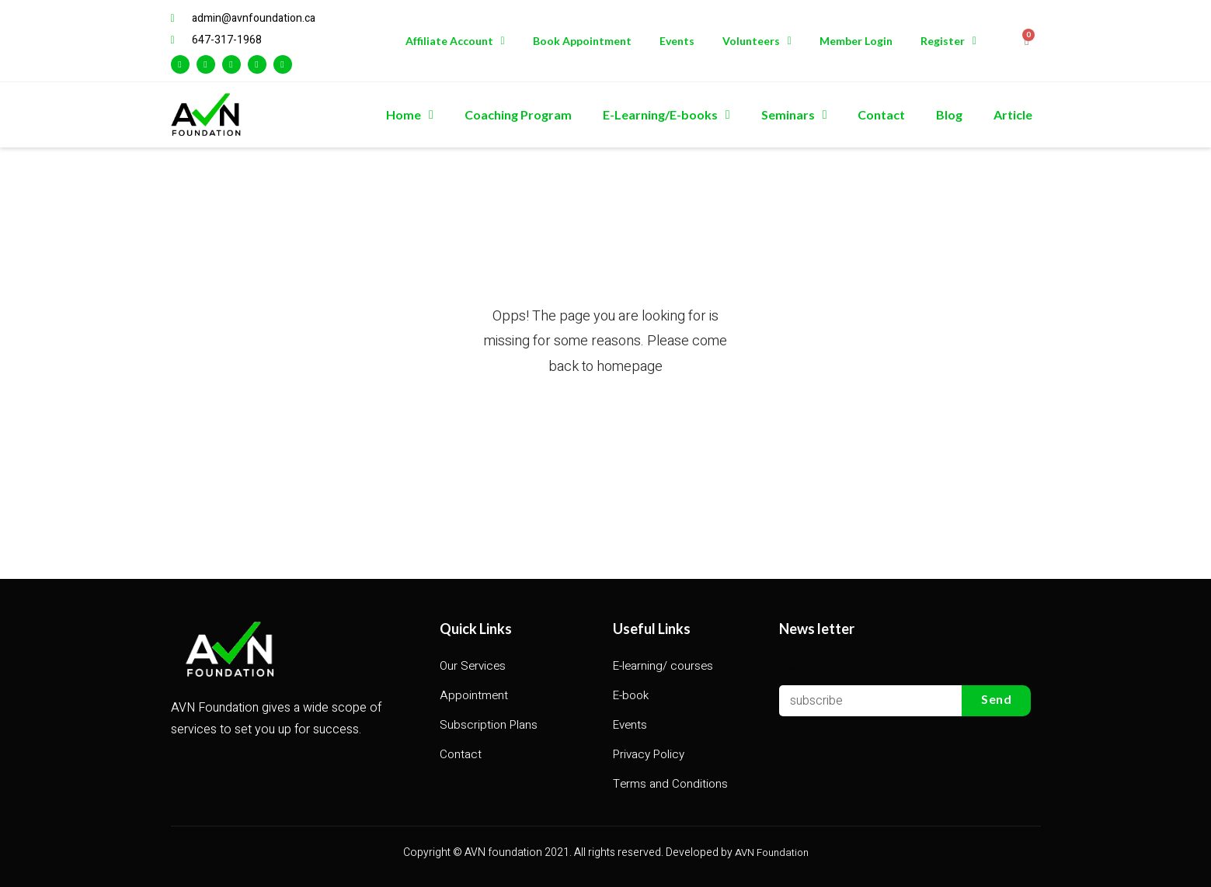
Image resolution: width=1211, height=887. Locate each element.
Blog (949, 114)
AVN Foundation (772, 852)
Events (676, 40)
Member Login (856, 40)
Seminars (794, 115)
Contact (881, 114)
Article (1013, 114)
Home (409, 115)
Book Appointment (582, 40)
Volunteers (757, 41)
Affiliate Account (455, 41)
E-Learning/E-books (666, 115)
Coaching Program (518, 114)
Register (948, 41)
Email (794, 669)
